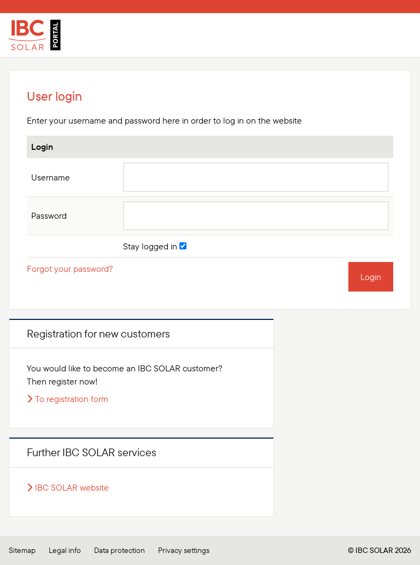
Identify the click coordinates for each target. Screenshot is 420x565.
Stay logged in (154, 246)
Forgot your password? (70, 268)
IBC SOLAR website (72, 487)
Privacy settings (183, 550)
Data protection (119, 550)
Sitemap (22, 550)
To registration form (71, 398)
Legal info (65, 550)
